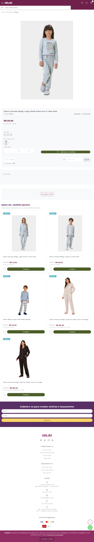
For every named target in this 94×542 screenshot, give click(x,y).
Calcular (86, 159)
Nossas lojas (47, 455)
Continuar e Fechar (47, 539)
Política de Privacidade (55, 535)
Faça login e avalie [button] (47, 194)
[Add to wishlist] (4, 269)
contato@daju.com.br (47, 496)
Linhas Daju (47, 458)
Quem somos (47, 450)
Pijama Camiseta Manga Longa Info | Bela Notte (64, 256)
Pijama (16, 12)
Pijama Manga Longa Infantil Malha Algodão (16, 319)
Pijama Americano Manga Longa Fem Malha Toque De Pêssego (68, 319)
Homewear (9, 12)
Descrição (6, 174)
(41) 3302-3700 (47, 490)
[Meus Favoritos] (82, 2)
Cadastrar (47, 420)
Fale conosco (47, 472)
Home (3, 12)
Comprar (26, 269)
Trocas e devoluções (47, 470)
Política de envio (47, 467)
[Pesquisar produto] (2, 7)
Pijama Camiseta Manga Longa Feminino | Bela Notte (19, 256)
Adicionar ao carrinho (65, 152)
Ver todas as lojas (47, 502)
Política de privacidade (47, 452)
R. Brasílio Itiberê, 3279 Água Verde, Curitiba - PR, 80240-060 (47, 484)
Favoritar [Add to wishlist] (9, 159)
